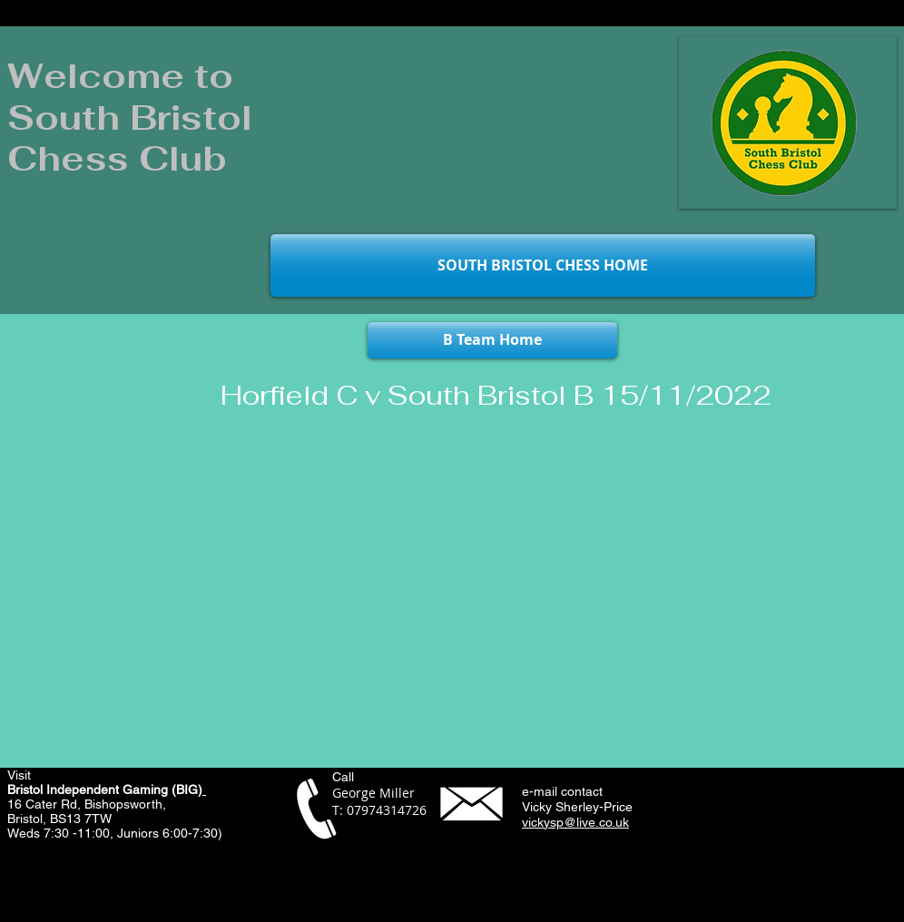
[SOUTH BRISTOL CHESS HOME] (542, 265)
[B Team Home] (492, 340)
